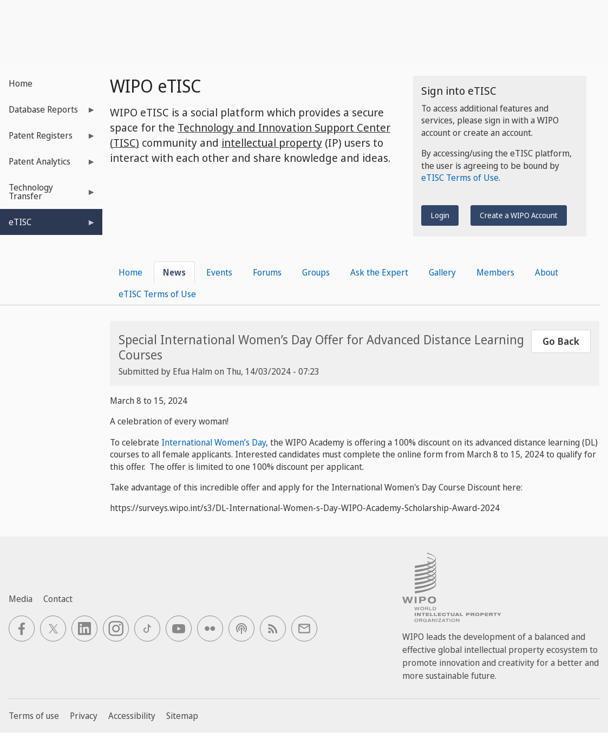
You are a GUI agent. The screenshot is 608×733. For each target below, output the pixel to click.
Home (20, 83)
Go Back (560, 341)
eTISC (48, 225)
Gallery (442, 272)
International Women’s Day (213, 442)
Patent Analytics (48, 164)
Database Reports (48, 112)
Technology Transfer (48, 195)
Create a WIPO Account (519, 215)
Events (219, 272)
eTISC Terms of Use (460, 178)
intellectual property (271, 142)
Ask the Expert (379, 272)
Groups (316, 272)
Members (495, 272)
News (174, 272)
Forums (267, 272)
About (546, 272)
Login (439, 215)
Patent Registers (48, 138)
